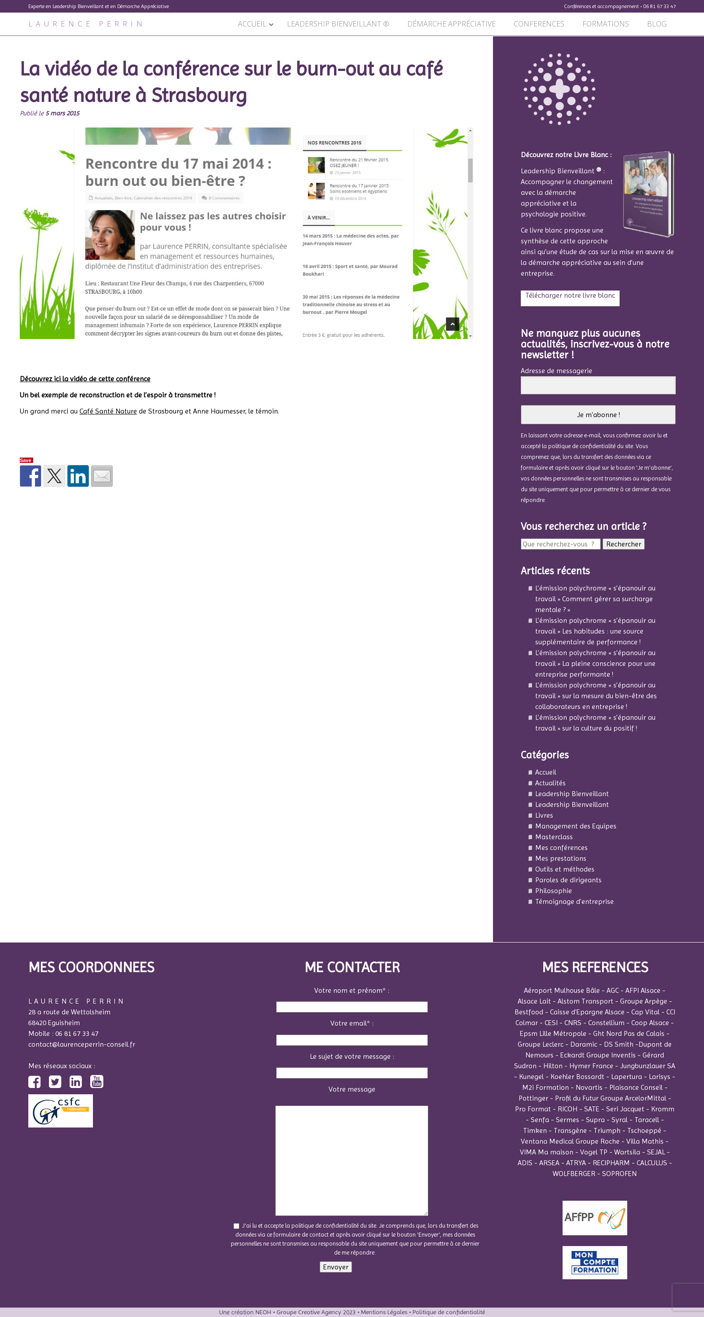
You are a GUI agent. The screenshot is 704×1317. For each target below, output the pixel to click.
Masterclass (554, 836)
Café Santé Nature (108, 411)
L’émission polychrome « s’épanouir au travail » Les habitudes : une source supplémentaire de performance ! (595, 631)
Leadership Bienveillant (572, 793)
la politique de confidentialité (579, 446)
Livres (544, 815)
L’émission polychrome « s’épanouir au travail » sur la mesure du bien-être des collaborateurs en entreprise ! (596, 696)
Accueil (545, 772)
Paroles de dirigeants (568, 880)
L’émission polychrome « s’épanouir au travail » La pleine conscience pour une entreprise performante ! (595, 663)
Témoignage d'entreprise (574, 901)
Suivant (476, 41)
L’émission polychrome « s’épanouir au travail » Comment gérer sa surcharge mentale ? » (595, 599)
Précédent (20, 41)
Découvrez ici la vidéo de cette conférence (85, 378)
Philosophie (553, 890)
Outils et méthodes (564, 869)
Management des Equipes (575, 826)
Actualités (550, 783)
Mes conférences (561, 847)
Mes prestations (560, 858)
